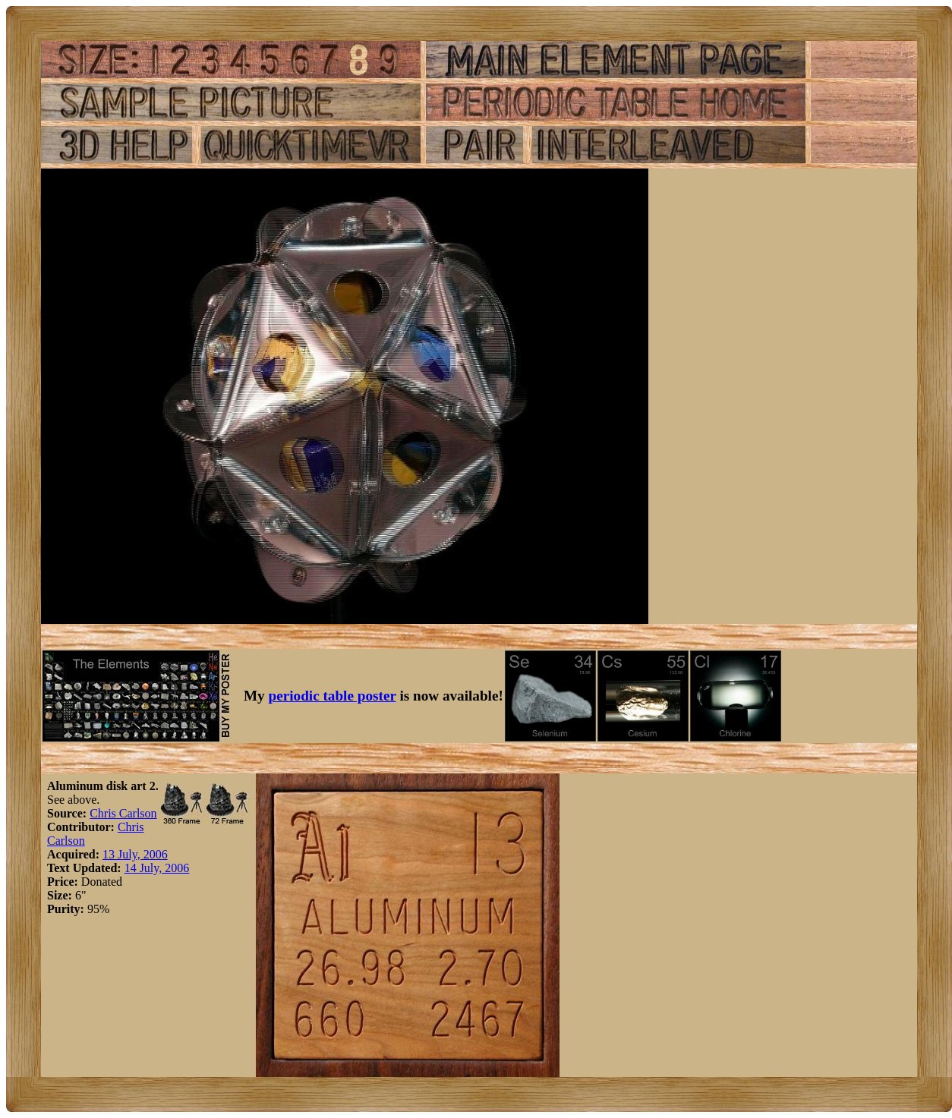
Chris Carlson (123, 813)
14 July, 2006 (157, 867)
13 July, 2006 (135, 854)
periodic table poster (332, 696)
